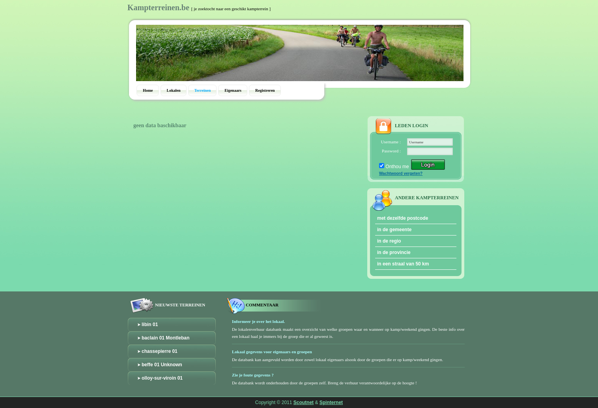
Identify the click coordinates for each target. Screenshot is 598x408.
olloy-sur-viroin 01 (162, 378)
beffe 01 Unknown (162, 364)
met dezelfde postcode (402, 218)
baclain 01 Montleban (165, 338)
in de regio (389, 241)
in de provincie (394, 252)
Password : (391, 150)
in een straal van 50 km (403, 264)
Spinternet (331, 402)
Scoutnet (303, 402)
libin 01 (150, 324)
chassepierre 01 (160, 351)
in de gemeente (394, 229)
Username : (391, 141)
